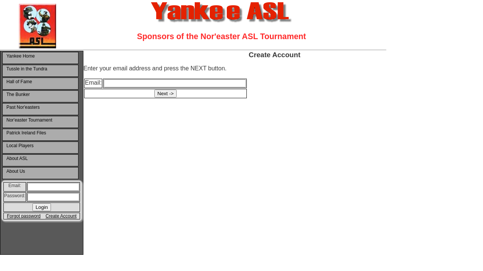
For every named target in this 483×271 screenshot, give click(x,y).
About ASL (17, 158)
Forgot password (23, 216)
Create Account (61, 216)
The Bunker (18, 94)
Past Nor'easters (23, 107)
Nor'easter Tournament (29, 120)
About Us (15, 171)
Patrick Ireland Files (26, 133)
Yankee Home (20, 56)
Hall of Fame (19, 81)
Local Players (20, 145)
